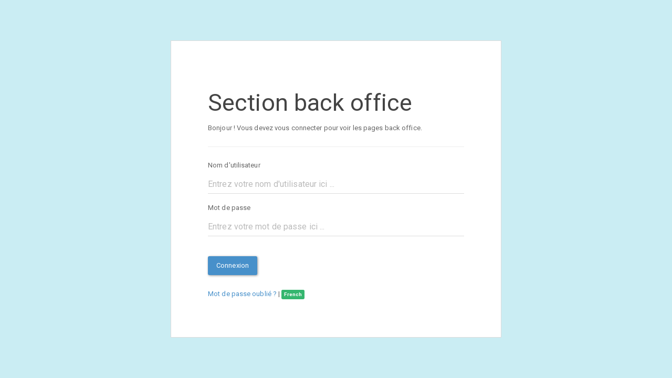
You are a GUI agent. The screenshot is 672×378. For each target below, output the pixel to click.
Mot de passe (229, 208)
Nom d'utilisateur (234, 165)
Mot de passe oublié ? (242, 294)
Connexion (232, 265)
